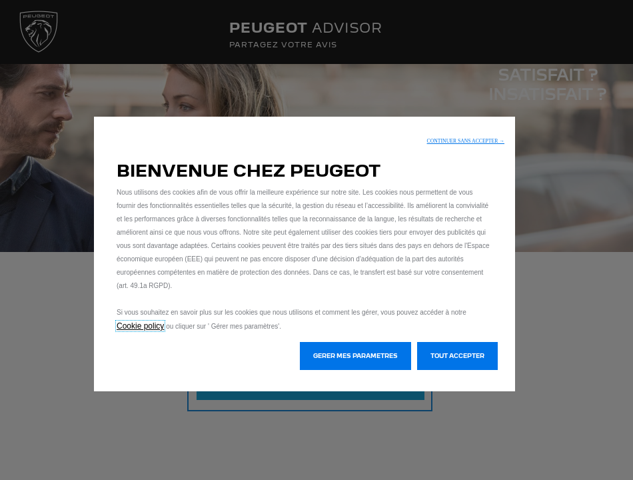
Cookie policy (140, 326)
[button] (465, 141)
